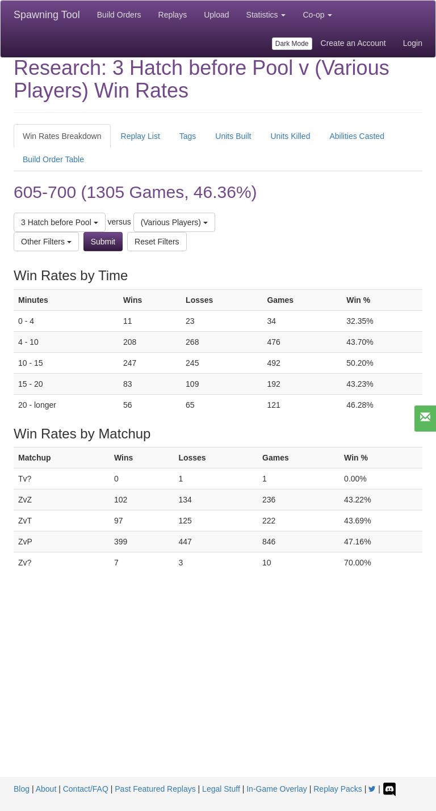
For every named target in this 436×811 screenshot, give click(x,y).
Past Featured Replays (155, 788)
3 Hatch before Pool (59, 222)
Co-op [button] (317, 14)
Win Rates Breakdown (62, 136)
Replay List (140, 136)
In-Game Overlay (276, 788)
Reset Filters (157, 241)
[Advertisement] (218, 692)
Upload (216, 14)
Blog (22, 788)
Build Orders (119, 14)
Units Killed (290, 136)
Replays (172, 14)
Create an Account (353, 43)
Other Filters (46, 241)
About (46, 788)
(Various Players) (174, 222)
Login (412, 43)
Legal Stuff (221, 788)
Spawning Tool (47, 14)
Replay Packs (337, 788)
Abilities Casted (356, 136)
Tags (187, 136)
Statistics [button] (266, 14)
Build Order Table (53, 159)
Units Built (233, 136)
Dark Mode (292, 44)
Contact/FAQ (85, 788)
